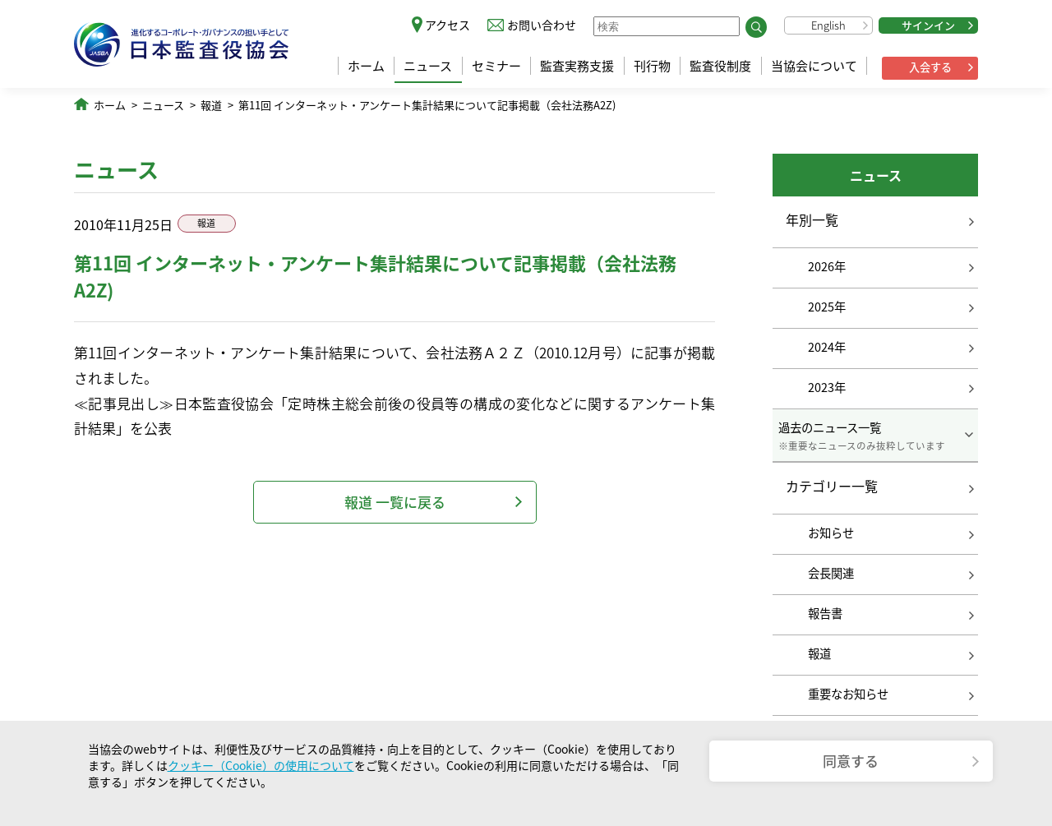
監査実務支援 (577, 66)
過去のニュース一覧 (875, 435)
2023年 (827, 387)
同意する (851, 760)
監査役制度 (720, 66)
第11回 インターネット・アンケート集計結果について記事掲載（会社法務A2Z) (427, 105)
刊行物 (652, 66)
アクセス (447, 24)
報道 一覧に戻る (394, 501)
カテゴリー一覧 (832, 486)
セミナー (496, 66)
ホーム (366, 66)
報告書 (825, 613)
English (828, 25)
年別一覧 (812, 219)
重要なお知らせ (848, 694)
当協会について (814, 66)
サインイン (928, 25)
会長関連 (831, 573)
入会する (930, 67)
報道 (211, 105)
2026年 (827, 266)
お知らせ (831, 533)
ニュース (428, 66)
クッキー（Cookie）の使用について (261, 765)
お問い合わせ (541, 24)
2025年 (827, 307)
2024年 (827, 347)
